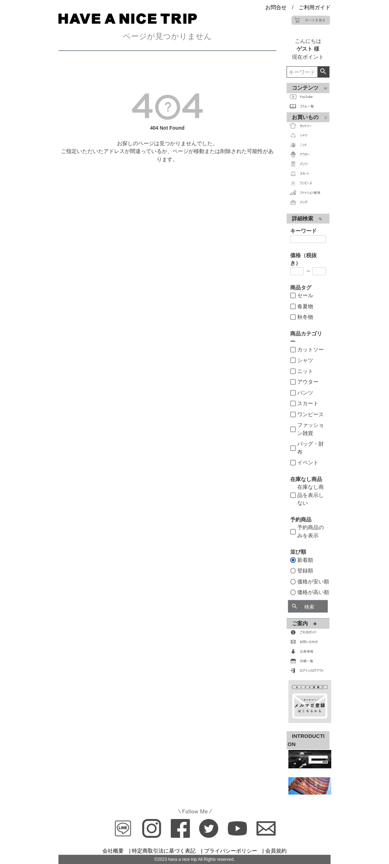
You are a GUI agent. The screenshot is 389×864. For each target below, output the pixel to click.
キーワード (303, 231)
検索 (323, 72)
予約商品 (300, 519)
